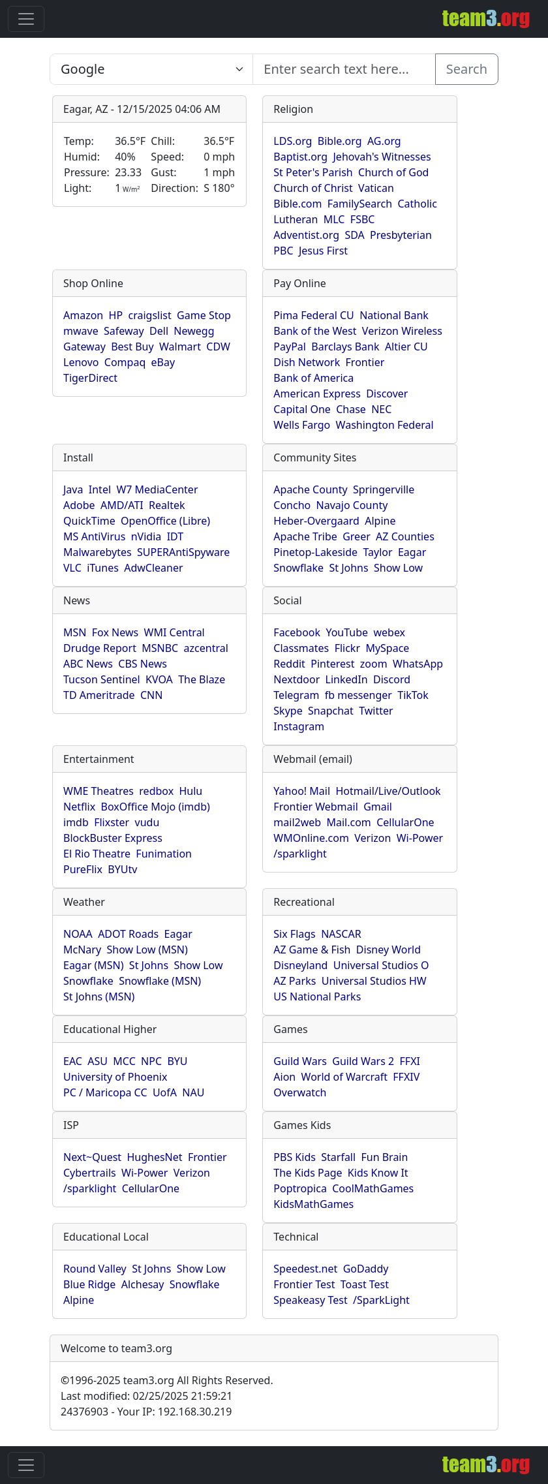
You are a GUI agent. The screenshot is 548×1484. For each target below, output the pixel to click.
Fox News (115, 632)
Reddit (289, 664)
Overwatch (299, 1092)
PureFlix (82, 869)
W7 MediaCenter (157, 489)
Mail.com (348, 822)
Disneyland (300, 965)
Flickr (347, 648)
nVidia (146, 536)
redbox (156, 791)
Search (466, 69)
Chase (351, 409)
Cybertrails (89, 1173)
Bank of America (313, 378)
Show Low (398, 568)
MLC (334, 219)
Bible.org (340, 141)
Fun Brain (384, 1157)
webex (389, 632)
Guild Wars (300, 1061)
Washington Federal (385, 425)
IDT (175, 536)
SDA (354, 235)
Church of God (393, 172)
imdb (76, 822)
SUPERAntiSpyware (183, 552)
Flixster (111, 822)
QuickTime (89, 521)
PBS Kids (294, 1157)
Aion (284, 1077)
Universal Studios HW (374, 981)
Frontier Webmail (315, 806)
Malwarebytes (97, 552)
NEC (381, 409)
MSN (74, 632)
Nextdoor (296, 679)
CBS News (142, 664)
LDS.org (292, 141)
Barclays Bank (345, 346)
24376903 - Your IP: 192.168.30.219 (146, 1411)
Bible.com (297, 203)
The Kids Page (307, 1173)
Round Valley (95, 1268)
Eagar (412, 552)
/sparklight (299, 853)
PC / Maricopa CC (105, 1092)
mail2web (297, 822)
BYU (177, 1061)
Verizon (372, 838)
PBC (283, 250)
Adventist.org (306, 235)
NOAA (78, 934)
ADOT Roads (128, 934)
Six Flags (294, 934)
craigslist (149, 315)
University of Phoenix (115, 1077)
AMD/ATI (122, 505)
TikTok (413, 695)
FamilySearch (359, 203)
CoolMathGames (373, 1188)
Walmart (180, 346)
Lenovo (81, 362)
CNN (151, 695)
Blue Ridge (89, 1284)
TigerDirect (90, 378)
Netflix (79, 806)
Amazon (83, 315)
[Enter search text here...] (151, 69)
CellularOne (405, 822)
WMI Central (174, 632)
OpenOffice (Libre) (165, 521)
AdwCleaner (153, 568)
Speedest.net (305, 1268)
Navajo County (352, 505)
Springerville (383, 489)
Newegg (194, 331)
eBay (163, 362)
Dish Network (306, 362)
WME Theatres (98, 791)
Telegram (296, 695)
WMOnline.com (311, 838)
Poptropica (300, 1188)
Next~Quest (92, 1157)
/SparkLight (381, 1300)
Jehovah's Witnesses (382, 156)
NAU (193, 1092)
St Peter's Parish (312, 172)
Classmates (301, 648)
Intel (100, 489)
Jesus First (323, 250)
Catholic (416, 203)
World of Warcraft (344, 1077)
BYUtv (122, 869)
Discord (391, 679)
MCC (124, 1061)
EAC (72, 1061)
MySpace (387, 648)
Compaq (124, 362)
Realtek (167, 505)
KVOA (159, 679)
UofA (165, 1092)
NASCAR (341, 934)
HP (116, 315)
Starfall (338, 1157)
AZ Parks (294, 981)
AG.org (384, 141)
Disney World (388, 949)
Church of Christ (312, 188)
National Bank (394, 315)
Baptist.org (300, 156)
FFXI (410, 1061)
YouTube (347, 632)
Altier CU (406, 346)
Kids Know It (378, 1173)
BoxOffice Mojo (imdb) (155, 806)
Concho (292, 505)
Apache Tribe (305, 536)
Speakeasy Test (310, 1300)
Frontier (365, 362)
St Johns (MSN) (98, 996)
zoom (374, 664)
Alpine (380, 521)
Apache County (310, 489)
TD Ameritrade (99, 695)
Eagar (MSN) (93, 965)
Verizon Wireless (402, 331)
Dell (158, 331)
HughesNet (154, 1157)
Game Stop (204, 315)
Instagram (298, 726)
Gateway (84, 346)
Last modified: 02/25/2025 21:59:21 (146, 1396)
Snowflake (298, 568)
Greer (356, 536)
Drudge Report (99, 648)
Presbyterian (401, 235)
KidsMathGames (313, 1204)
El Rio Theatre (96, 853)
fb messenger (358, 695)
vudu (147, 822)
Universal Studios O (381, 965)
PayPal (289, 346)
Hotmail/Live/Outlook (387, 791)
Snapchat (331, 710)
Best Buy (132, 346)
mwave (81, 331)
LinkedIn (347, 679)
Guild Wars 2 (363, 1061)
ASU (97, 1061)
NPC (151, 1061)
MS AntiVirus (94, 536)
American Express (317, 393)
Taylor (377, 552)
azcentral (206, 648)
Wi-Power (420, 838)
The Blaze (201, 679)
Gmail (377, 806)
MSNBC (160, 648)
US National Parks (317, 996)
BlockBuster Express (112, 838)
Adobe (79, 505)
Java (73, 489)
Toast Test (365, 1284)
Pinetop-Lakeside (315, 552)
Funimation (164, 853)
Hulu (191, 791)
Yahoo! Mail (301, 791)
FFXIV (406, 1077)
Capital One (302, 409)
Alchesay (142, 1284)
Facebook (296, 632)
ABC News (88, 664)
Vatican (376, 188)
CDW (218, 346)
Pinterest (332, 664)
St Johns (348, 568)
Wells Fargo (301, 425)
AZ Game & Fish (311, 949)
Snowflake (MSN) (160, 981)
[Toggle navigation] (26, 19)
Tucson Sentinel (101, 679)
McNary (82, 949)
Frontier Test (304, 1284)
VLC (72, 568)
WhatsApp (418, 664)
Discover (387, 393)
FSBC (362, 219)
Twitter (376, 710)
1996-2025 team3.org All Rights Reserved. (167, 1380)
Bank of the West (314, 331)
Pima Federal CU (313, 315)
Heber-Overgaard (316, 521)
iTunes (103, 568)
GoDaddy (366, 1268)
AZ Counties (405, 536)
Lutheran (295, 219)
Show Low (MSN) (146, 949)
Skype (287, 710)
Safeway (124, 331)
